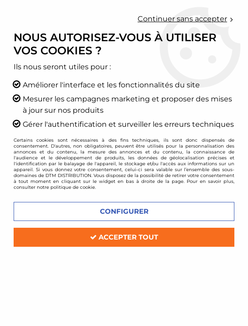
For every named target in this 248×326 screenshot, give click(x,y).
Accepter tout (124, 237)
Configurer (124, 211)
